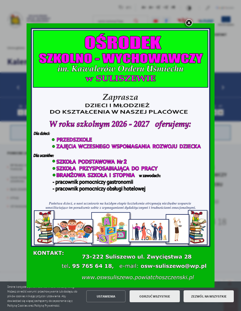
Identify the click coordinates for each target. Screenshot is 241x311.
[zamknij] (188, 23)
